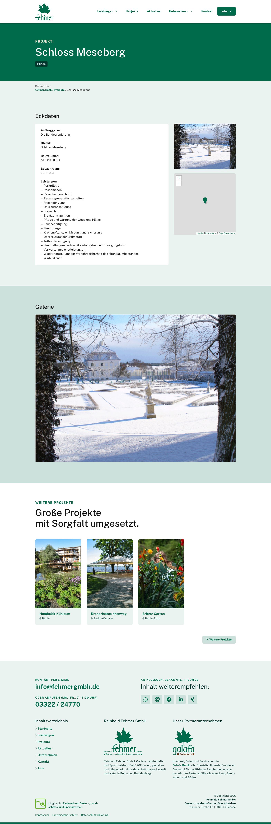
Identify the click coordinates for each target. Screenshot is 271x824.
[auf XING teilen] (192, 699)
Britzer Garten (153, 614)
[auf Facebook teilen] (169, 699)
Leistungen (109, 11)
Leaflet (200, 233)
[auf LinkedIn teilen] (181, 699)
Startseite (45, 728)
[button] (205, 200)
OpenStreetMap (227, 233)
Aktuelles (154, 11)
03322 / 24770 (57, 704)
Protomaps (210, 233)
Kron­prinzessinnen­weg (109, 614)
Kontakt (207, 11)
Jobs (228, 11)
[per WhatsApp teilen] (145, 699)
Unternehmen (183, 11)
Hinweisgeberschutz (65, 814)
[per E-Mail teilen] (157, 699)
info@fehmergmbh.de (67, 686)
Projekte (132, 11)
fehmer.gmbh (43, 89)
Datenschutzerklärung (94, 814)
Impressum (42, 814)
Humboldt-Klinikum (54, 614)
